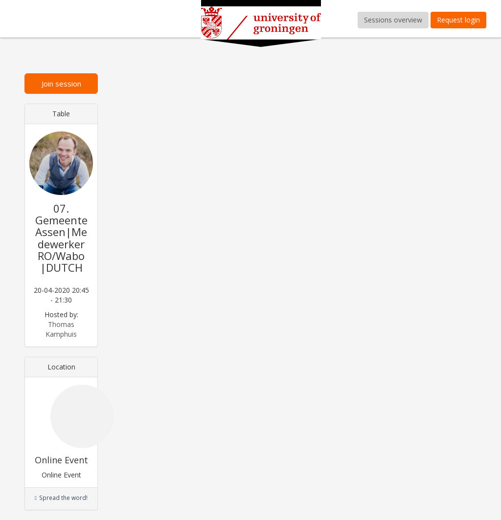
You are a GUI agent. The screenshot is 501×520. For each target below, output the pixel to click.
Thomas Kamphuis (61, 329)
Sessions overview (393, 19)
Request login (458, 19)
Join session (61, 83)
